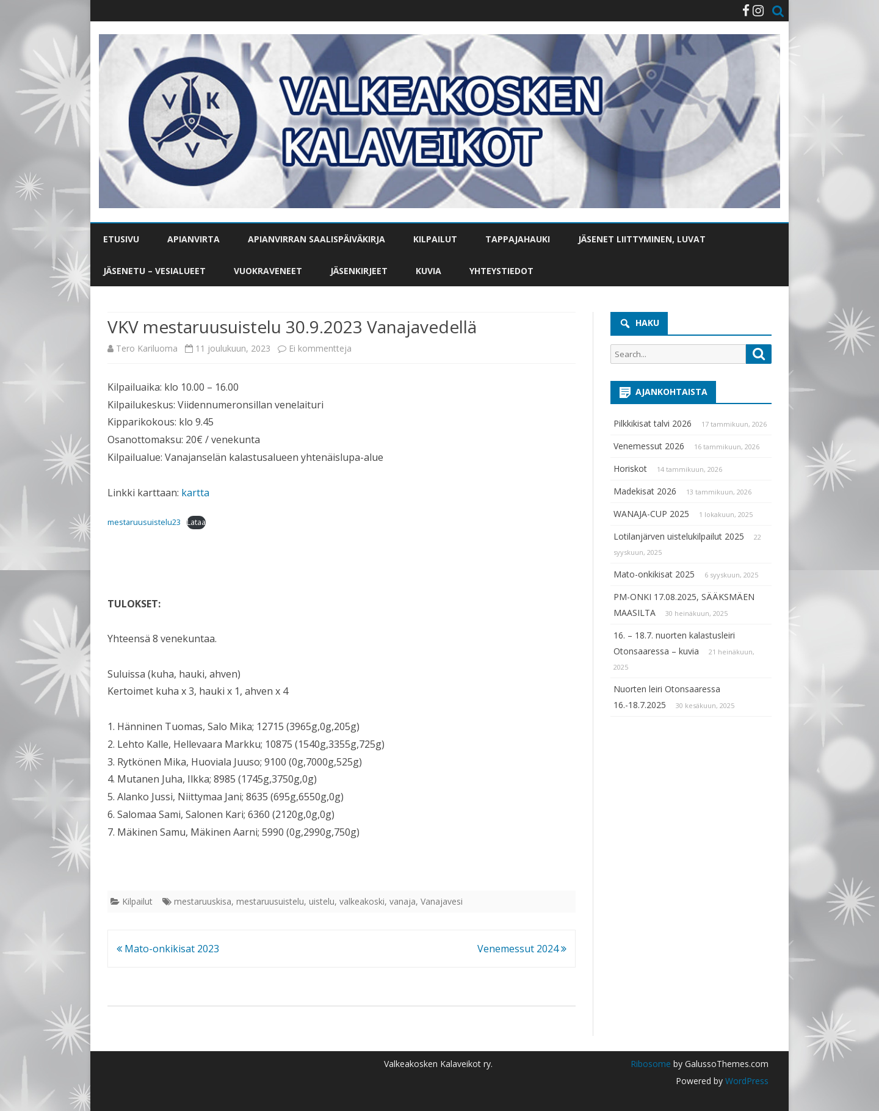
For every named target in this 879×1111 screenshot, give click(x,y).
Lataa (196, 521)
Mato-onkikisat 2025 (654, 574)
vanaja (402, 901)
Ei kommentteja (320, 348)
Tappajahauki (517, 239)
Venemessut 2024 (521, 948)
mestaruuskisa (202, 901)
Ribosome (651, 1063)
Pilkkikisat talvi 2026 (652, 423)
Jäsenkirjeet (359, 271)
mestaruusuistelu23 (144, 521)
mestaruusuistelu (270, 901)
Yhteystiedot (501, 271)
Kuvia (428, 271)
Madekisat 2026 (644, 491)
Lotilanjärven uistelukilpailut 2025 (678, 536)
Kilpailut (435, 239)
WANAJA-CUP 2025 (651, 513)
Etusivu (121, 239)
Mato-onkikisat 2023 (168, 948)
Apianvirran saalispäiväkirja (316, 239)
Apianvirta (193, 239)
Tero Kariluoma (147, 348)
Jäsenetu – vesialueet (154, 271)
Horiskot (630, 468)
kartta (195, 492)
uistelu (322, 901)
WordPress (746, 1081)
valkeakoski (362, 901)
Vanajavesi (442, 901)
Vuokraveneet (268, 271)
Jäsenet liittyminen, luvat (642, 239)
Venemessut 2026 (648, 446)
